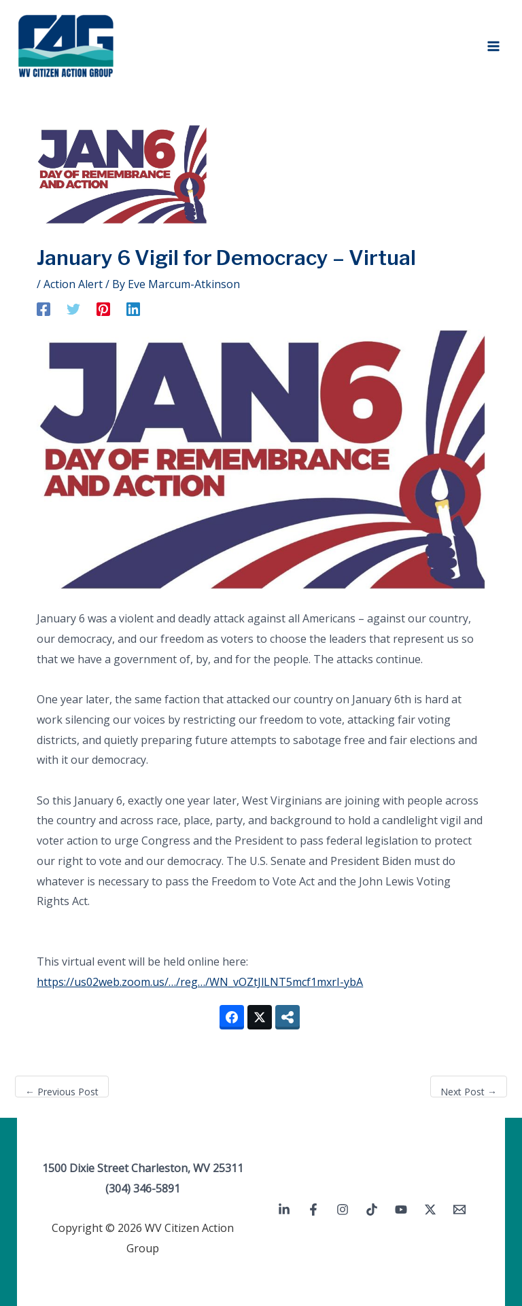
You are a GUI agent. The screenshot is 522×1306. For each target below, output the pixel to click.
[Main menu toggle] (493, 46)
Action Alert (73, 284)
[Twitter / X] (430, 1209)
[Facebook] (43, 309)
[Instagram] (342, 1209)
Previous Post (62, 1091)
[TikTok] (372, 1209)
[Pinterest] (103, 309)
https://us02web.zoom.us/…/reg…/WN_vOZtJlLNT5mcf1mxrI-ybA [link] (200, 981)
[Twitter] (73, 309)
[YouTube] (401, 1209)
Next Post (468, 1091)
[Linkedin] (133, 309)
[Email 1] (459, 1209)
